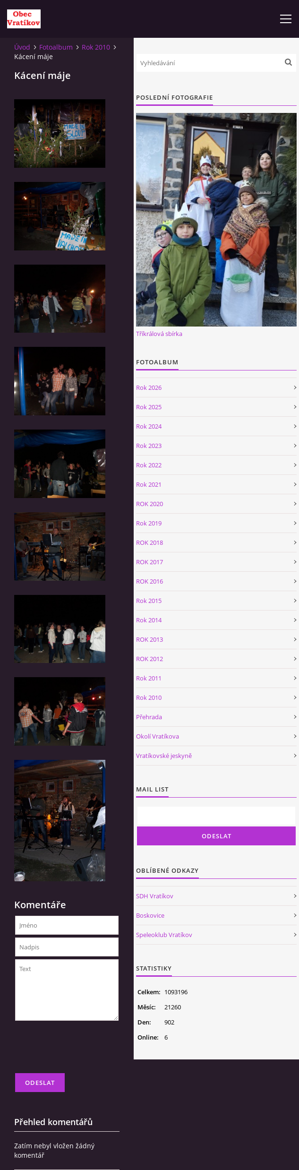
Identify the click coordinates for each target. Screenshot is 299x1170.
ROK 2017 (149, 562)
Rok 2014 (149, 620)
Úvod (22, 47)
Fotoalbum (56, 47)
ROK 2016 (149, 581)
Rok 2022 (149, 465)
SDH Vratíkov (154, 896)
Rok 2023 (149, 445)
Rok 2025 (149, 407)
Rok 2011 (149, 678)
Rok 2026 (149, 387)
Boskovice (150, 915)
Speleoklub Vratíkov (164, 934)
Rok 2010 (96, 47)
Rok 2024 (149, 426)
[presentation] (87, 1050)
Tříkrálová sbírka (159, 333)
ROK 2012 (149, 658)
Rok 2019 (149, 523)
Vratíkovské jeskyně (164, 755)
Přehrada (149, 717)
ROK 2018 (149, 542)
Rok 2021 (149, 484)
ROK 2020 (149, 503)
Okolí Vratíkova (157, 736)
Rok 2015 (149, 600)
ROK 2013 (149, 639)
